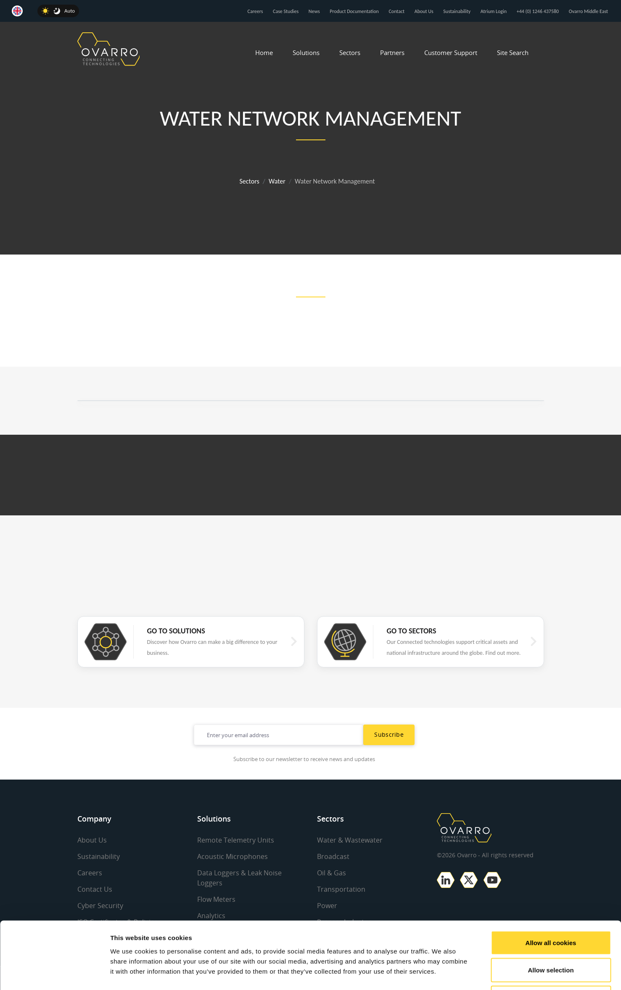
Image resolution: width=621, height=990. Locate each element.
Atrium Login (494, 11)
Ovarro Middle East (588, 11)
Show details (441, 973)
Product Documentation (354, 11)
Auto (69, 11)
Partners (392, 52)
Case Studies (286, 11)
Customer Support (450, 52)
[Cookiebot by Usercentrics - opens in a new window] (54, 973)
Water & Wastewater (350, 840)
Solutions (306, 52)
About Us (424, 11)
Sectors (349, 52)
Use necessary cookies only (551, 934)
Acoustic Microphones (232, 856)
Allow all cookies (551, 879)
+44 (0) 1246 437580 (538, 11)
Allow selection (550, 907)
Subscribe (389, 734)
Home (264, 52)
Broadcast (333, 856)
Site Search (513, 52)
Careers (255, 11)
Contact (396, 11)
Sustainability (456, 11)
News (314, 11)
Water (277, 181)
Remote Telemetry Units (235, 840)
